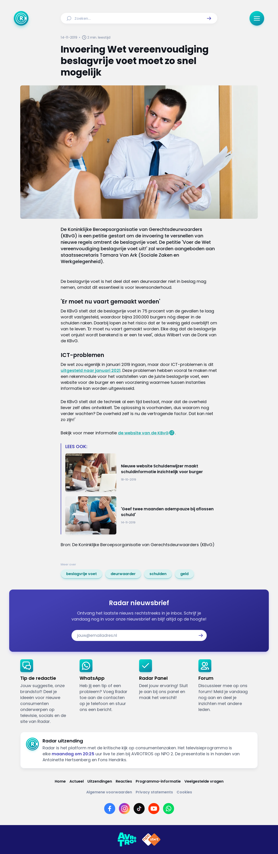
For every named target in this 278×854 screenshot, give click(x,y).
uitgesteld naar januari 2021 (90, 370)
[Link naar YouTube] (153, 808)
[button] (209, 18)
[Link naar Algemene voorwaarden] (109, 792)
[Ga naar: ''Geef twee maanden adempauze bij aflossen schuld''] (141, 515)
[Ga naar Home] (21, 18)
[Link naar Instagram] (124, 808)
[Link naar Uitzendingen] (99, 781)
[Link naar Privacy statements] (154, 792)
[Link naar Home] (60, 781)
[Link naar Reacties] (124, 781)
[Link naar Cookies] (184, 792)
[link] (81, 574)
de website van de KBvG (143, 433)
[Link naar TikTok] (139, 808)
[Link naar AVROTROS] (127, 839)
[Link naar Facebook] (109, 808)
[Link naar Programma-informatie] (158, 781)
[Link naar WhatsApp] (168, 808)
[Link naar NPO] (151, 839)
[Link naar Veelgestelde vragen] (204, 781)
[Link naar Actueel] (76, 781)
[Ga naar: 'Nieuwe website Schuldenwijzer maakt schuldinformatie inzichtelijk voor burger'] (141, 472)
